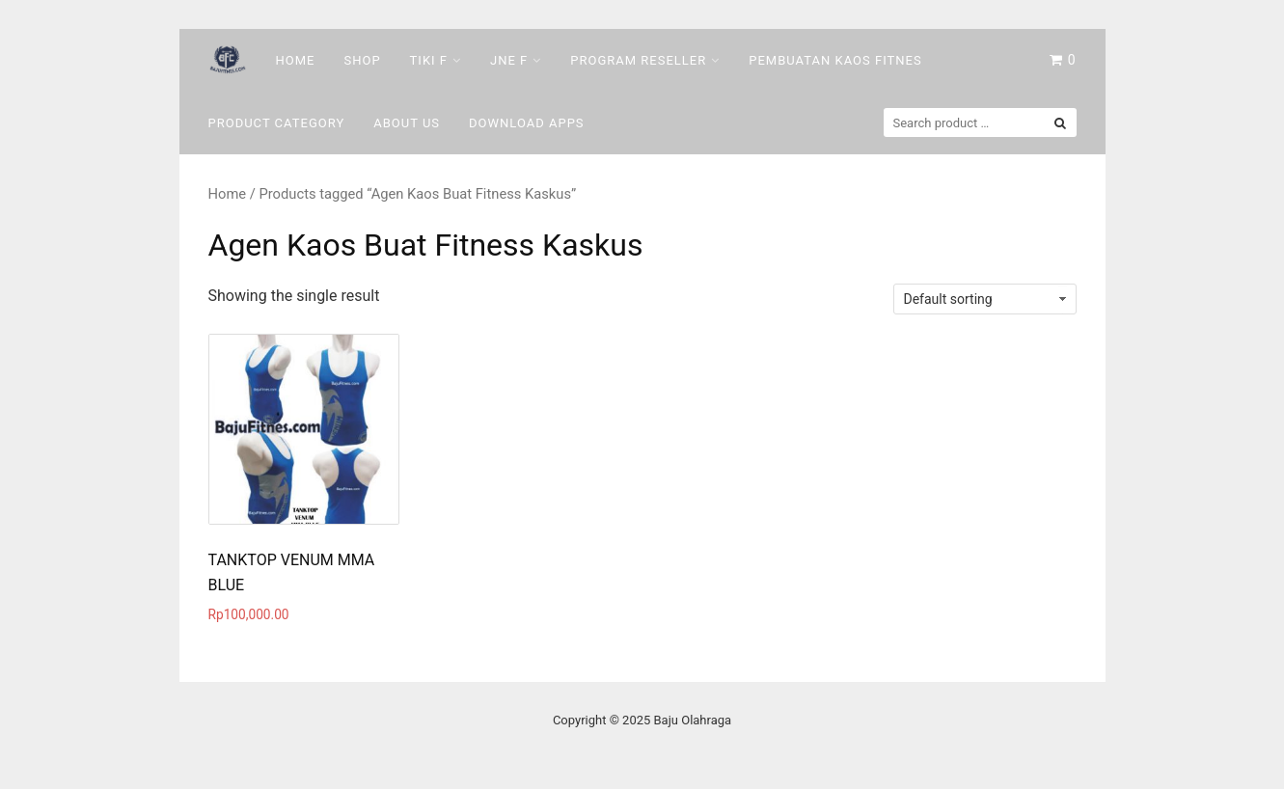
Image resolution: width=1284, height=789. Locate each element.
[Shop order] (985, 299)
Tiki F (429, 60)
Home (295, 60)
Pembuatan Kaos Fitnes (835, 60)
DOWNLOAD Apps (527, 123)
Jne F (509, 60)
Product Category (276, 123)
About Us (406, 123)
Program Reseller (638, 60)
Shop (361, 60)
